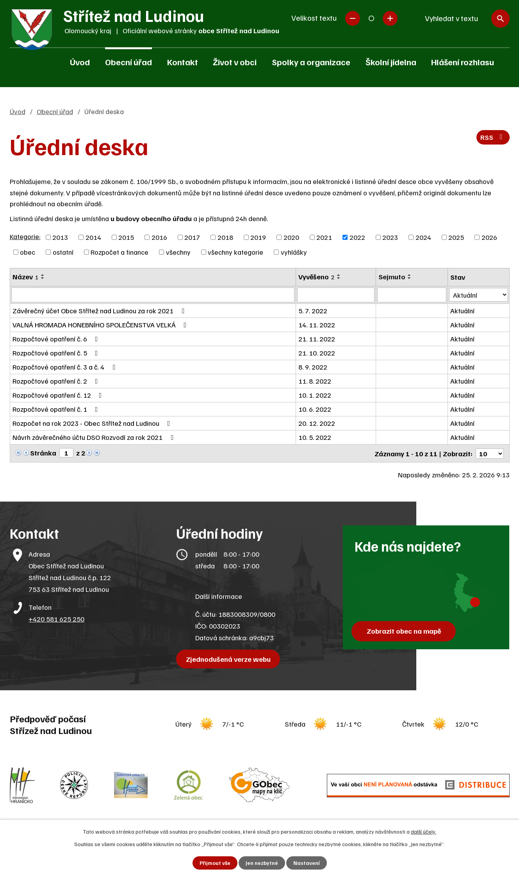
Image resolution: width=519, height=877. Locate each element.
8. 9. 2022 (313, 367)
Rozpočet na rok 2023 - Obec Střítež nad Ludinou (92, 423)
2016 (159, 237)
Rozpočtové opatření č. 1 (56, 409)
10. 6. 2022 (315, 409)
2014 (93, 237)
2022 (357, 237)
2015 (126, 237)
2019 (258, 237)
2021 (324, 237)
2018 (225, 237)
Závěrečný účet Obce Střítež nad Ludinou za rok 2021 (99, 310)
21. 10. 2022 (317, 352)
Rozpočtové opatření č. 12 (58, 395)
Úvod (80, 61)
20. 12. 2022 (317, 423)
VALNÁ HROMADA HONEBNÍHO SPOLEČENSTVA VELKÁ (101, 324)
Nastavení (306, 862)
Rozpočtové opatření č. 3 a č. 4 (65, 367)
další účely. (423, 831)
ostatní (63, 252)
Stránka (43, 452)
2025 (456, 237)
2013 (60, 237)
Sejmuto (391, 276)
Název (25, 276)
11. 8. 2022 (315, 381)
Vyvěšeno (317, 276)
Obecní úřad (128, 61)
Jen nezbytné (262, 862)
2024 (423, 237)
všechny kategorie (235, 252)
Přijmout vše (214, 862)
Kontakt (182, 61)
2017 (192, 237)
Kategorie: (25, 236)
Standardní (371, 18)
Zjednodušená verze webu (229, 658)
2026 (489, 237)
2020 (291, 237)
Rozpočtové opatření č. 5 (56, 352)
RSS (492, 138)
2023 (390, 237)
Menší (352, 18)
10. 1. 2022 (315, 395)
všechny (178, 252)
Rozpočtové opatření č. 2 (56, 381)
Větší (390, 18)
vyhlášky (294, 252)
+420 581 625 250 (56, 618)
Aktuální (462, 310)
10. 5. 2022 (315, 437)
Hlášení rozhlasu (462, 61)
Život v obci (235, 61)
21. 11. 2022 (317, 338)
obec (27, 252)
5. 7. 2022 (313, 310)
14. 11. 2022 (317, 324)
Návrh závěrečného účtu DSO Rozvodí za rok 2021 (94, 437)
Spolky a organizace (311, 61)
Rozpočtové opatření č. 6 (56, 338)
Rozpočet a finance (119, 252)
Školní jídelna (391, 61)
